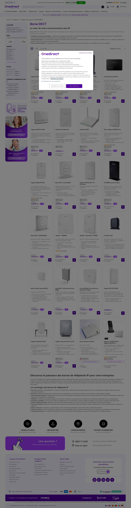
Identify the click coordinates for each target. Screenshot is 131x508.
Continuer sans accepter (85, 52)
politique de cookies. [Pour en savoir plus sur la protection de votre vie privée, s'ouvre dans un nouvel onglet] (57, 78)
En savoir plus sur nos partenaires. (51, 81)
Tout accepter (74, 86)
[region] (66, 70)
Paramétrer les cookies (57, 86)
